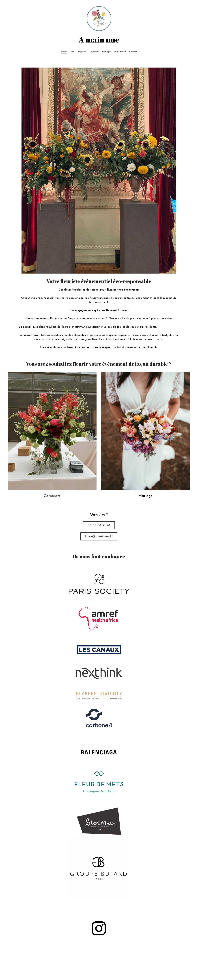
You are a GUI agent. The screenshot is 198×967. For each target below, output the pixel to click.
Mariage (145, 496)
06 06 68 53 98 (99, 525)
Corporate (52, 496)
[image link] (99, 583)
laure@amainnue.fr (99, 536)
